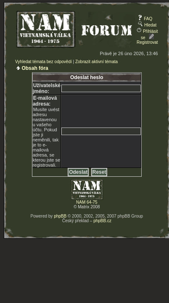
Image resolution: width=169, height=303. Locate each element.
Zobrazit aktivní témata (96, 61)
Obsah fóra (34, 68)
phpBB (60, 216)
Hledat (147, 25)
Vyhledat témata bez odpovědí (43, 61)
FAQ (144, 18)
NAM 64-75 (87, 202)
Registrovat (147, 40)
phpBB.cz (102, 220)
